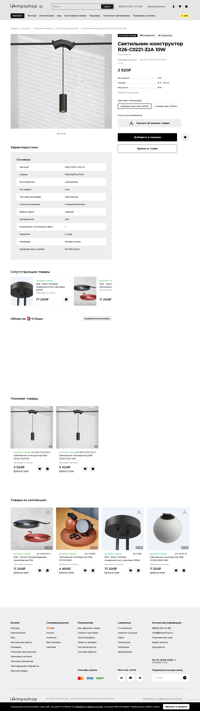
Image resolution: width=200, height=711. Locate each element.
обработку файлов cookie (89, 706)
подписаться (97, 318)
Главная (14, 28)
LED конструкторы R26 (67, 28)
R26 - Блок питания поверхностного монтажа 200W (50, 287)
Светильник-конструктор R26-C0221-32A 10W (76, 457)
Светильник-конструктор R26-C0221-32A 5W (31, 457)
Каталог (17, 15)
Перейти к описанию (128, 92)
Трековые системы (43, 28)
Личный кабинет (87, 652)
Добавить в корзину (147, 137)
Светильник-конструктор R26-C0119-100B (76, 559)
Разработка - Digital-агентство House (162, 698)
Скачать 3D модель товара (149, 123)
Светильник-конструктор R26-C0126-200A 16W (167, 559)
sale (184, 15)
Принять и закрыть (176, 706)
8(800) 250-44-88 (130, 6)
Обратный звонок (156, 7)
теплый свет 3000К (166, 106)
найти (107, 6)
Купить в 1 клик (147, 148)
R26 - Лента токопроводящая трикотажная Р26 (30, 559)
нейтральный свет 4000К (134, 106)
